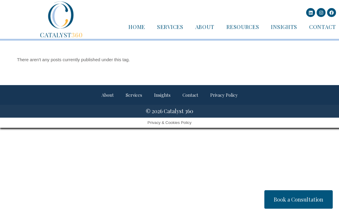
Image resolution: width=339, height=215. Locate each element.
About (205, 26)
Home (136, 26)
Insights (284, 26)
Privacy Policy (224, 95)
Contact (322, 26)
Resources (242, 26)
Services (170, 26)
